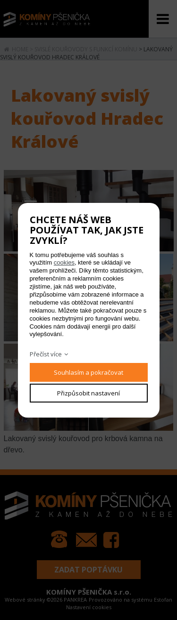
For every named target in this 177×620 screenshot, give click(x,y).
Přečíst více (46, 354)
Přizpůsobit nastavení (88, 393)
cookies (64, 262)
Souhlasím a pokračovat (88, 372)
